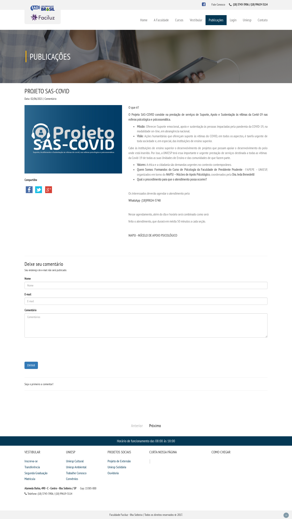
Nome (27, 278)
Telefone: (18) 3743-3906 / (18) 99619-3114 (48, 494)
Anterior (137, 425)
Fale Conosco (218, 4)
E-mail (27, 294)
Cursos (179, 19)
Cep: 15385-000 (88, 488)
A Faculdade (161, 19)
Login (233, 19)
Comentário (30, 310)
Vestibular (196, 19)
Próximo (155, 425)
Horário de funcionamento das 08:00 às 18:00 (146, 440)
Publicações (216, 19)
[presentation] (56, 349)
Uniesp (247, 19)
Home (143, 19)
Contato (263, 19)
